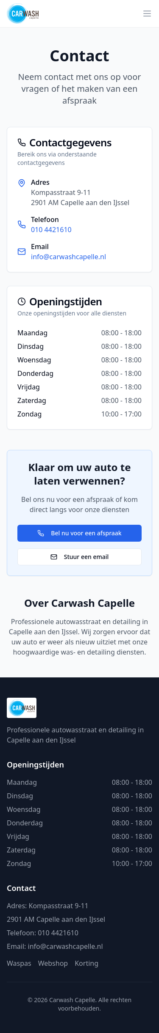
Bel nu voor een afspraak (79, 533)
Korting (86, 963)
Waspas (19, 963)
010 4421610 (51, 229)
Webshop (53, 963)
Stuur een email (79, 557)
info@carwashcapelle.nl (68, 256)
